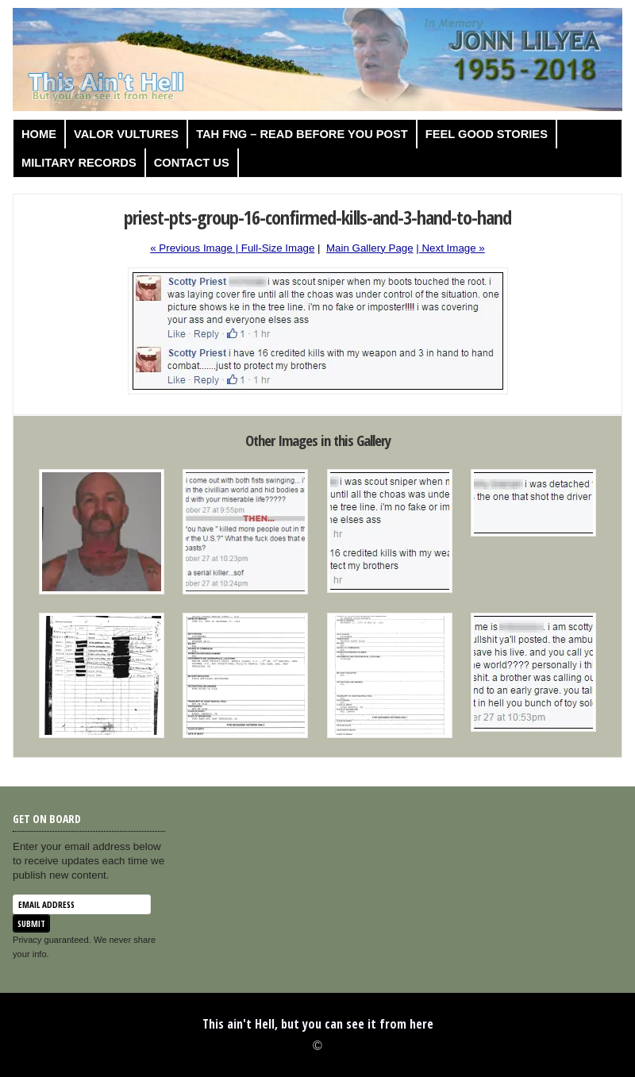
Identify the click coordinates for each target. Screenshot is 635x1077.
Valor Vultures (126, 134)
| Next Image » (450, 248)
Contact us (191, 162)
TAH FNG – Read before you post (302, 134)
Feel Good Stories (486, 134)
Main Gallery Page (370, 248)
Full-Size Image (278, 248)
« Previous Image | (195, 248)
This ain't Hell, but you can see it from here (317, 1024)
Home (38, 134)
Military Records (79, 162)
